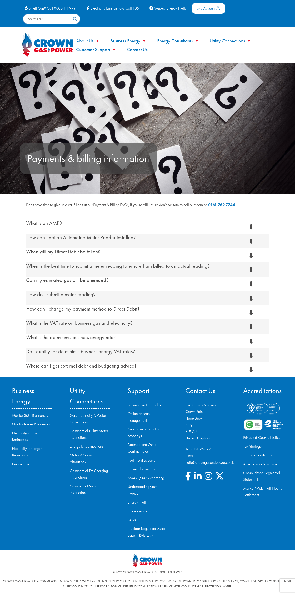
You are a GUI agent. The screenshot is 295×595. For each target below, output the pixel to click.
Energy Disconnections (86, 446)
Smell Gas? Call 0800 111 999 (50, 8)
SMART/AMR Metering (146, 478)
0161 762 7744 (221, 204)
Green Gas (20, 464)
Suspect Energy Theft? (168, 8)
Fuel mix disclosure (142, 460)
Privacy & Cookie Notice (262, 437)
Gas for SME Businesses (30, 415)
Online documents (141, 469)
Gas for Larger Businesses (31, 424)
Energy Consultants (178, 41)
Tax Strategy (252, 446)
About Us (88, 41)
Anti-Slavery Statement (260, 464)
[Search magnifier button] (75, 19)
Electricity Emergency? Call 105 (112, 8)
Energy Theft (137, 502)
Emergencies (137, 511)
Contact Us (137, 49)
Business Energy (128, 41)
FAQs (132, 520)
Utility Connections (230, 41)
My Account (208, 8)
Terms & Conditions (257, 455)
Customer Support (96, 49)
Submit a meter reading (145, 405)
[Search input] (49, 19)
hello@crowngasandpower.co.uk (209, 462)
